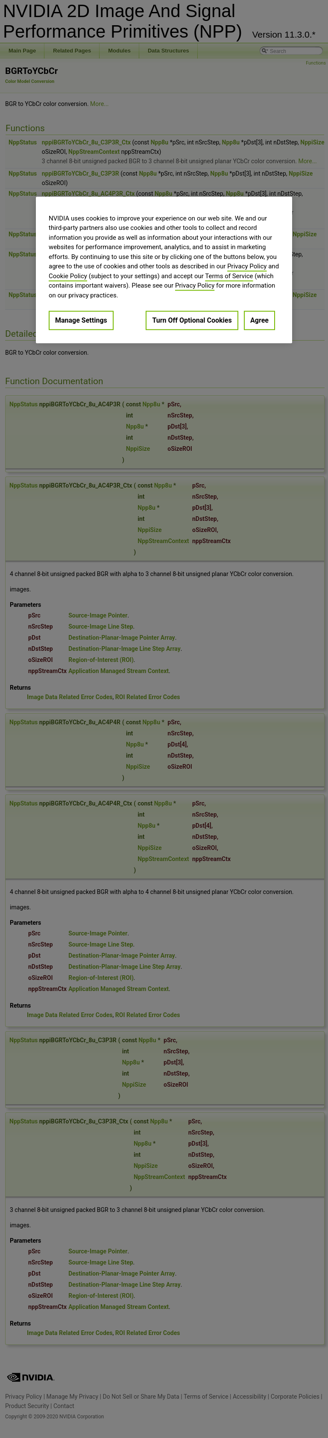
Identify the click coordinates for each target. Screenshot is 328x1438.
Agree (259, 321)
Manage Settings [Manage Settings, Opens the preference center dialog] (81, 321)
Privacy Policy (246, 267)
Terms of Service (229, 276)
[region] (164, 270)
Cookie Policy (68, 276)
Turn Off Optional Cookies (191, 321)
